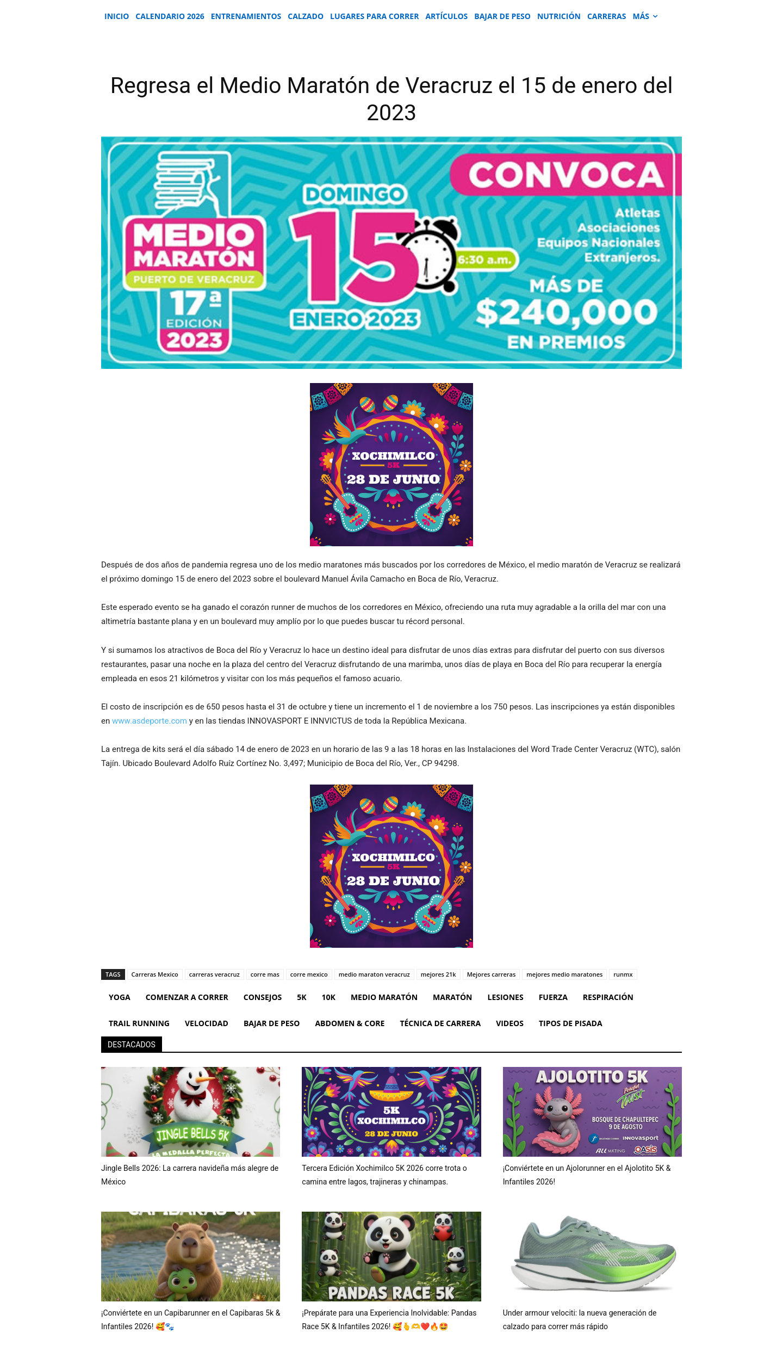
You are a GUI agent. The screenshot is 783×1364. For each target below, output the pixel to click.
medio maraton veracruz (374, 974)
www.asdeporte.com (149, 721)
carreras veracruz (214, 974)
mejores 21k (438, 974)
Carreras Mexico (155, 974)
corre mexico (309, 974)
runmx (622, 974)
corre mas (265, 974)
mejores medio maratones (564, 974)
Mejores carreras (491, 974)
